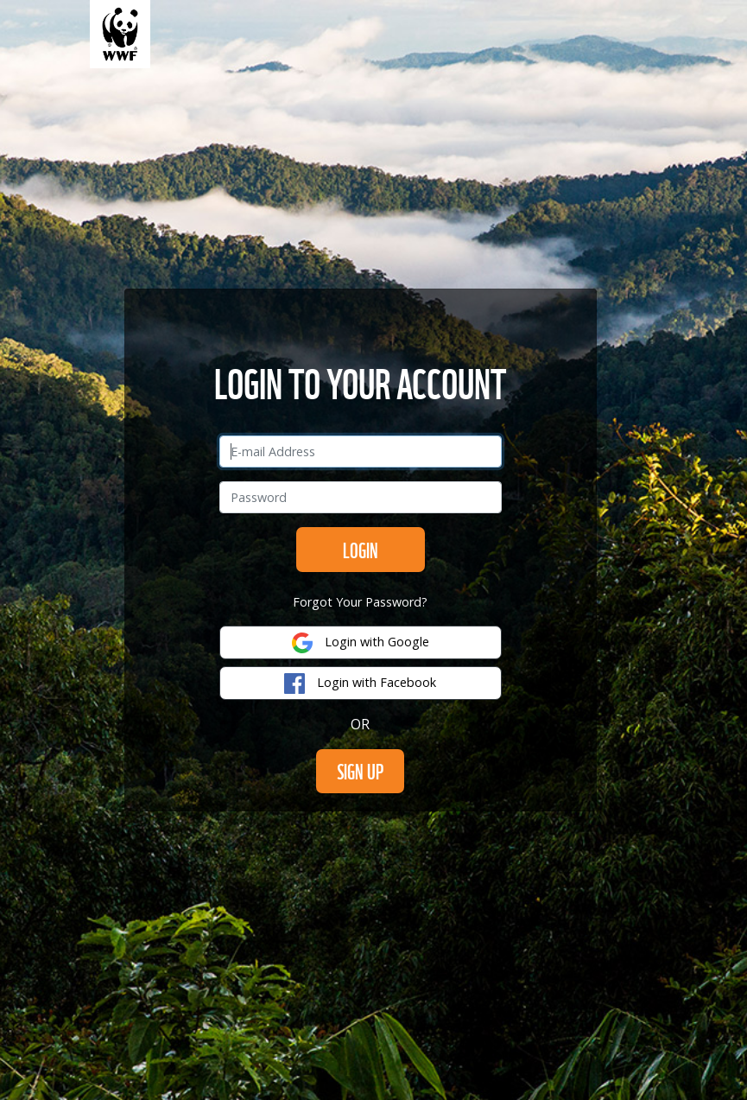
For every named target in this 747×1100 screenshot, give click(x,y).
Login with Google (360, 643)
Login (360, 549)
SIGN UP (360, 770)
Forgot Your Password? (360, 602)
